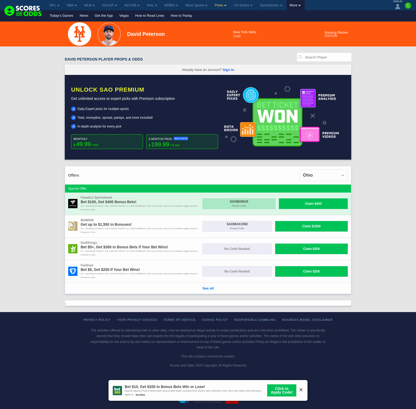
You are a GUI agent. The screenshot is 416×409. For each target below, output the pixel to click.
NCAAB (132, 5)
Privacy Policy (97, 319)
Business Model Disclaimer (307, 319)
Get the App (104, 16)
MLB (89, 5)
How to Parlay (181, 16)
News (84, 16)
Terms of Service (180, 319)
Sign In (228, 70)
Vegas (124, 16)
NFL (54, 5)
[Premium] (408, 7)
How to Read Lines (149, 16)
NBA (72, 5)
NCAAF (109, 5)
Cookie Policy (215, 319)
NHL (152, 5)
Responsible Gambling (255, 319)
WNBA (171, 5)
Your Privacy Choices (137, 319)
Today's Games (61, 16)
